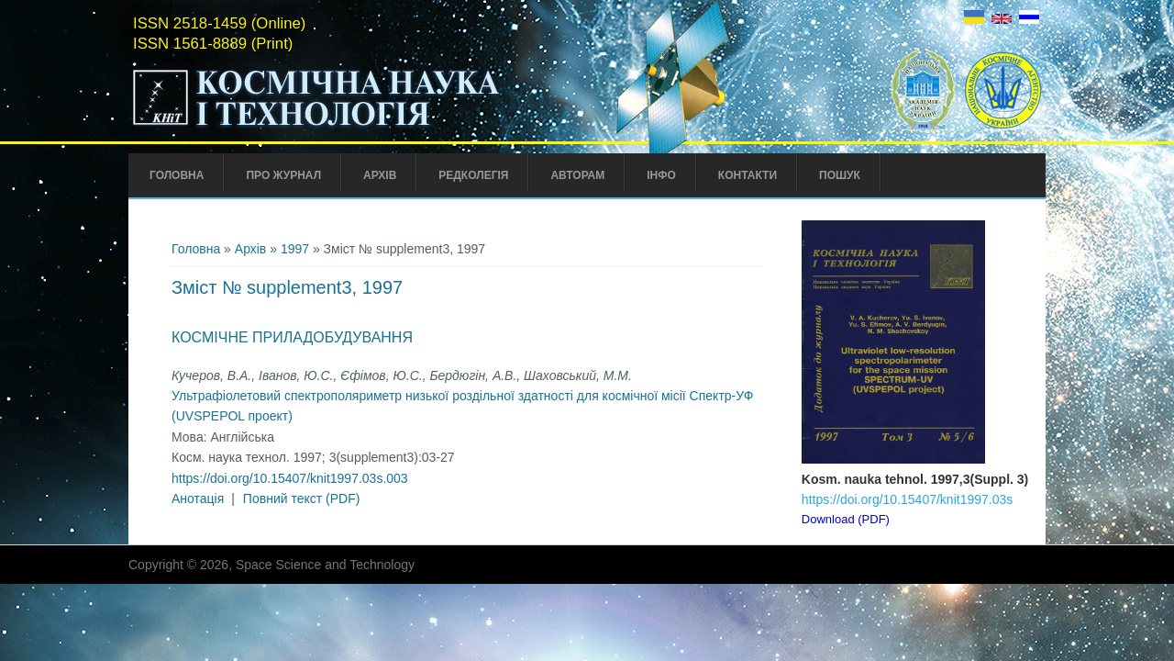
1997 (295, 248)
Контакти (747, 175)
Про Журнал (283, 175)
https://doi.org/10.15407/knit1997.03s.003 (290, 478)
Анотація (198, 498)
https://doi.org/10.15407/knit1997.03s (907, 499)
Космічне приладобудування (292, 337)
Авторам (577, 175)
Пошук (839, 175)
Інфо (661, 175)
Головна (177, 175)
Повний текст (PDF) (301, 498)
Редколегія (473, 175)
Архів (379, 175)
